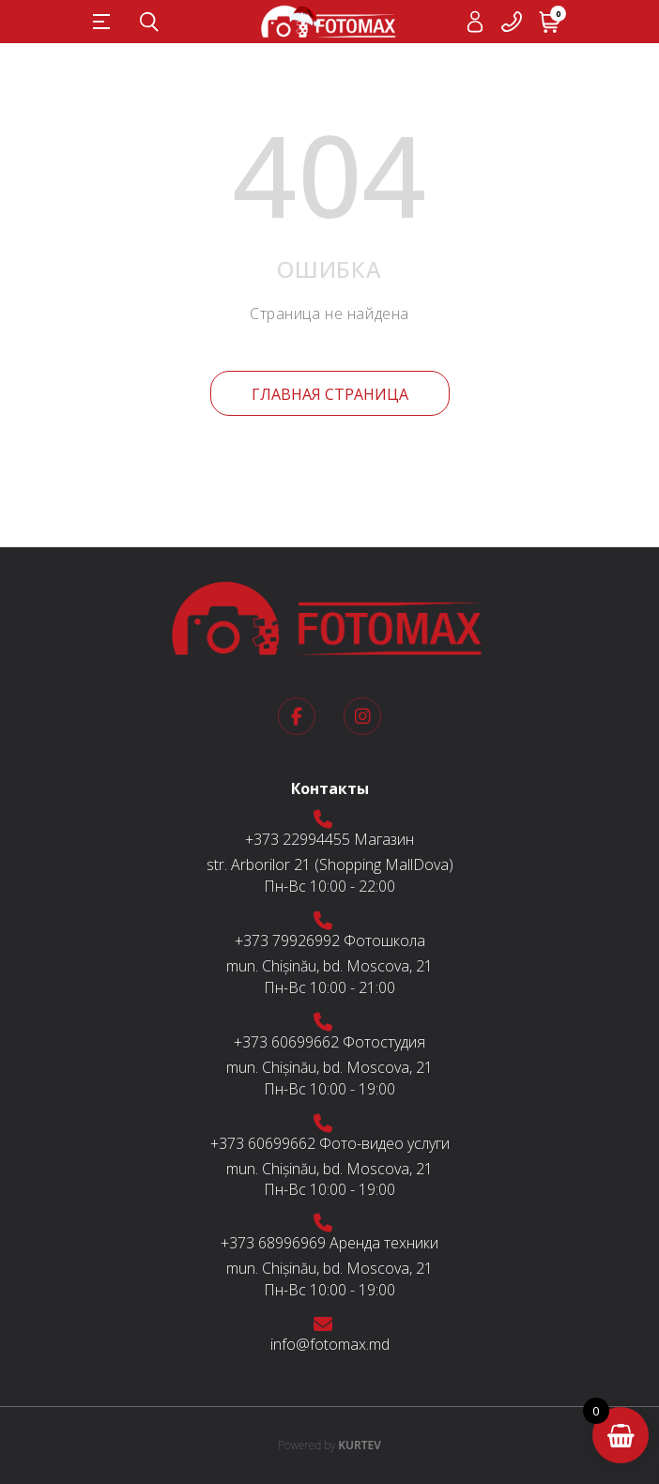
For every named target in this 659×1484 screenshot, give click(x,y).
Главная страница (330, 394)
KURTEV (329, 1445)
